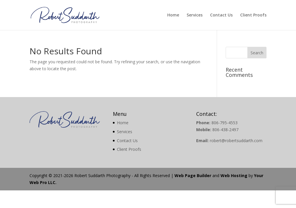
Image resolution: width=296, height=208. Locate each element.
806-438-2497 (225, 129)
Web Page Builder (192, 175)
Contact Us (221, 15)
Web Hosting (233, 175)
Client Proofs (253, 15)
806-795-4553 (225, 122)
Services (195, 15)
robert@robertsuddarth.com (236, 140)
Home (173, 15)
